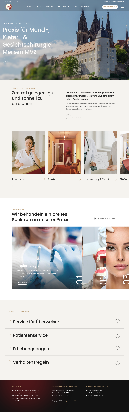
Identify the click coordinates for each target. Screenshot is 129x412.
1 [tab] (13, 186)
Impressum (68, 401)
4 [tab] (18, 186)
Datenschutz (78, 401)
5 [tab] (20, 186)
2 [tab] (14, 186)
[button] (11, 1)
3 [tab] (16, 186)
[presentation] (13, 186)
